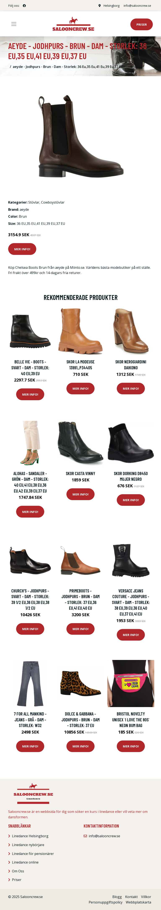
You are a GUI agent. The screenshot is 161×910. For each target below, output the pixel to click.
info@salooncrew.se (137, 6)
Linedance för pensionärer (33, 853)
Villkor (146, 896)
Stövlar (33, 202)
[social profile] (24, 6)
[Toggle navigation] (13, 24)
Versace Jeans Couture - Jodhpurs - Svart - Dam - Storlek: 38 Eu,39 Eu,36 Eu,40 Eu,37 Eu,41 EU (131, 602)
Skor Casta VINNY (80, 473)
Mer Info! (22, 249)
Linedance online (25, 862)
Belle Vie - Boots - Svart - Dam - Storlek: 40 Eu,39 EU (30, 367)
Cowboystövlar (53, 202)
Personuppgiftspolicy (105, 902)
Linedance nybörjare (28, 844)
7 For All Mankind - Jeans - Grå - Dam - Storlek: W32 (30, 719)
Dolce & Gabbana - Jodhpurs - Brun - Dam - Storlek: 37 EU (80, 719)
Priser (141, 24)
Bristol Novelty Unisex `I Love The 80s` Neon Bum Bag (130, 719)
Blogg (117, 896)
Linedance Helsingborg (30, 836)
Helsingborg (111, 6)
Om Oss (18, 871)
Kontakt (131, 896)
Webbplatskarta (138, 902)
